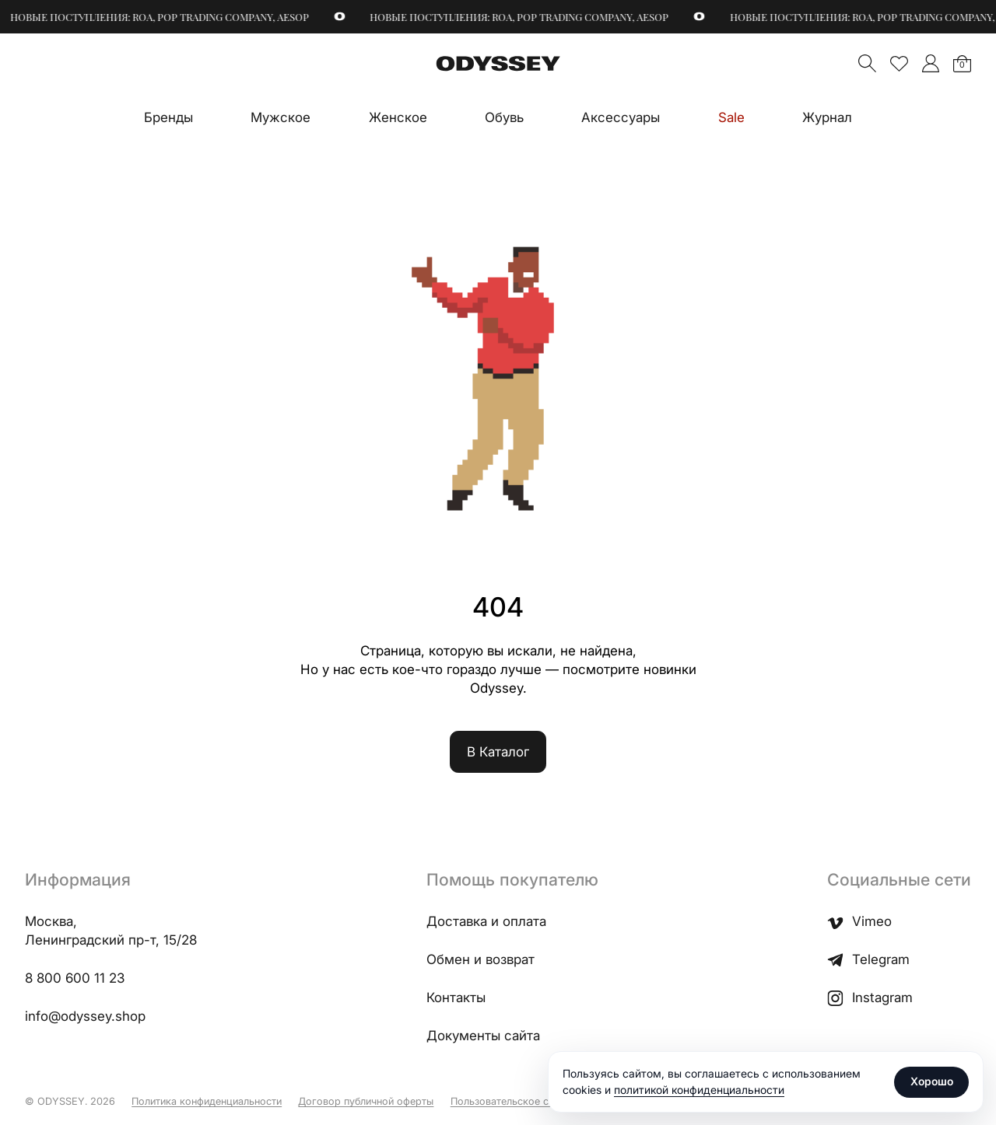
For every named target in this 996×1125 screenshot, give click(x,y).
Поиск (867, 63)
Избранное (899, 63)
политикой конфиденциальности (699, 1089)
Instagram (870, 998)
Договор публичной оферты (365, 1101)
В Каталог (498, 752)
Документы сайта (483, 1035)
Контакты (456, 997)
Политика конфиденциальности (207, 1101)
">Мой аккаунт (930, 63)
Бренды (168, 117)
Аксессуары (620, 117)
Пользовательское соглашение (525, 1101)
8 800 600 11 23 (74, 978)
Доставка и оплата (486, 921)
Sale (731, 117)
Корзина (962, 65)
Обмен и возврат (480, 959)
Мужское (280, 117)
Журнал (827, 117)
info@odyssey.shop (85, 1016)
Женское (398, 117)
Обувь (504, 117)
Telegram (868, 960)
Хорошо (931, 1081)
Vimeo (859, 922)
